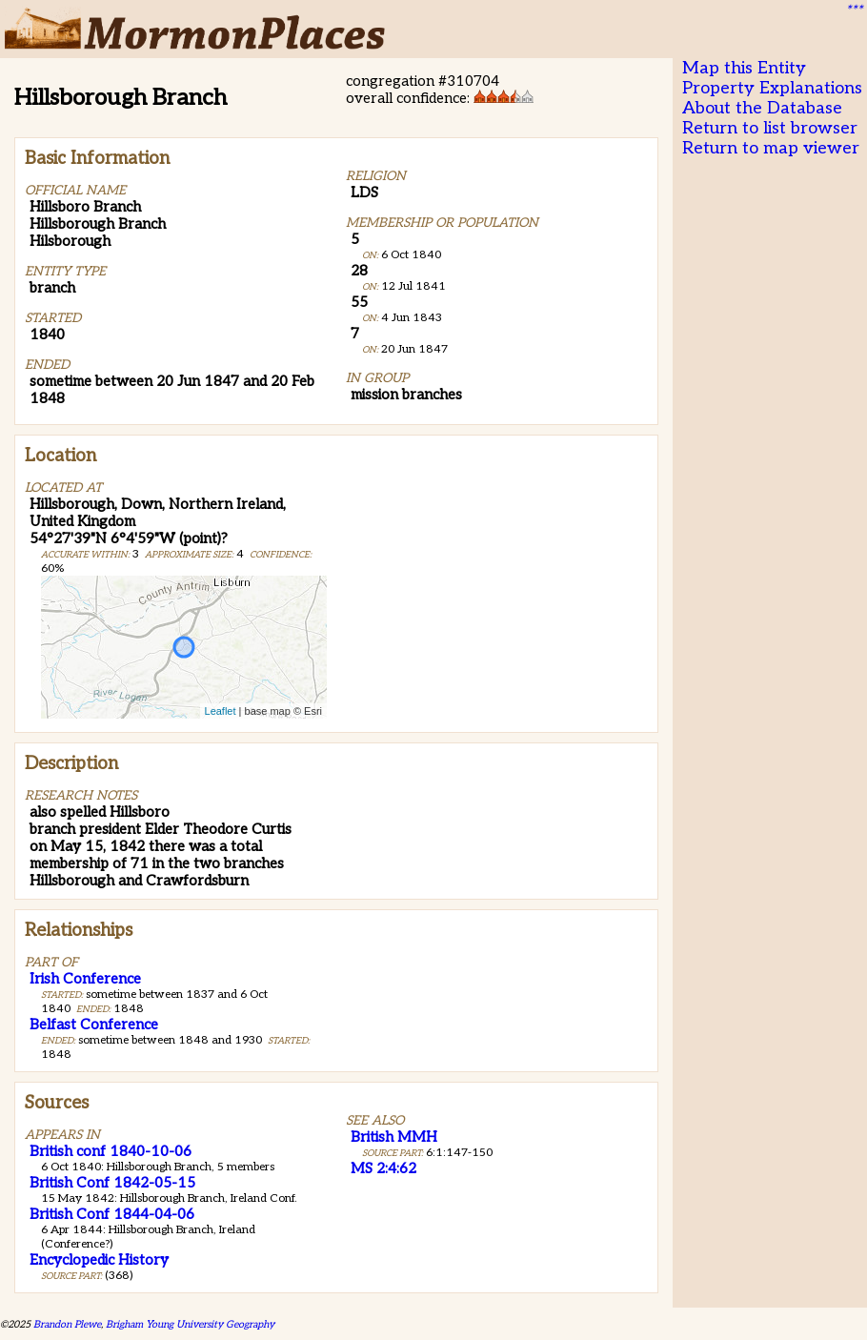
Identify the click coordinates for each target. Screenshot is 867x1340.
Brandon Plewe (67, 1324)
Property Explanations (772, 88)
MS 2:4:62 (383, 1168)
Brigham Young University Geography (190, 1324)
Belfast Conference (94, 1024)
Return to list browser (769, 128)
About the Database (762, 108)
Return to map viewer (770, 148)
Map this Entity (744, 68)
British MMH (394, 1137)
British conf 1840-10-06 (111, 1151)
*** (853, 10)
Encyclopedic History (99, 1260)
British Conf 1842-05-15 (112, 1182)
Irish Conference (85, 978)
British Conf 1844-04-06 (112, 1214)
